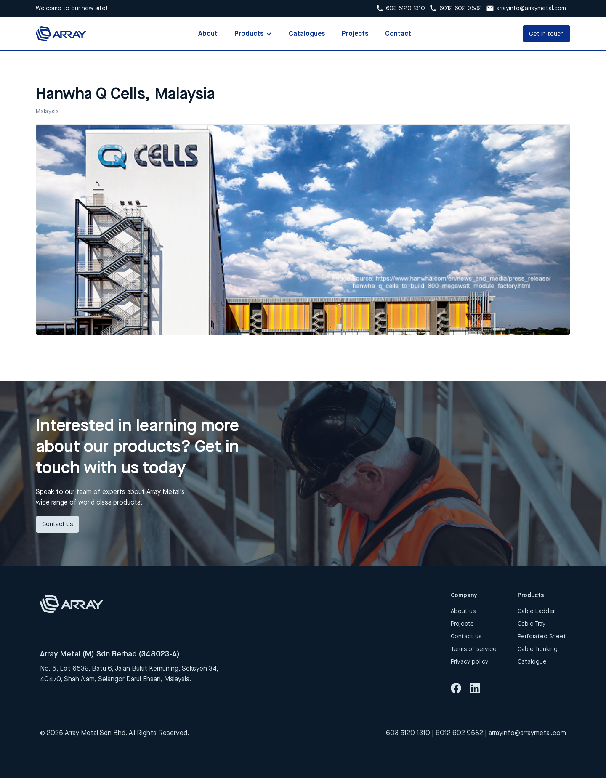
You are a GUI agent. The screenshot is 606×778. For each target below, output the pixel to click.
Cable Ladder (536, 611)
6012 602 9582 (460, 8)
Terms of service (474, 649)
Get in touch (546, 34)
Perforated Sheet (542, 636)
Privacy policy (469, 662)
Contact (398, 33)
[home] (61, 33)
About (208, 33)
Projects (355, 33)
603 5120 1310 (405, 8)
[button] (253, 33)
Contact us (57, 524)
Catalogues (307, 33)
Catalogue (532, 662)
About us (463, 611)
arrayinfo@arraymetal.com (531, 8)
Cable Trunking (538, 649)
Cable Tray (531, 624)
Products (248, 33)
